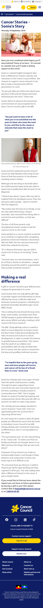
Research (6, 565)
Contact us (28, 565)
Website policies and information (32, 573)
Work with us (29, 569)
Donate (33, 7)
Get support (9, 14)
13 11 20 (23, 7)
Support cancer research (21, 549)
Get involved (7, 569)
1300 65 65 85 (12, 491)
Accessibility (26, 2)
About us (15, 2)
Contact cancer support (21, 536)
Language (36, 2)
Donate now (21, 553)
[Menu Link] (39, 8)
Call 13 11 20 (21, 541)
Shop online (7, 572)
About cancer (7, 562)
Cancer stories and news (24, 14)
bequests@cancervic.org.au (27, 488)
